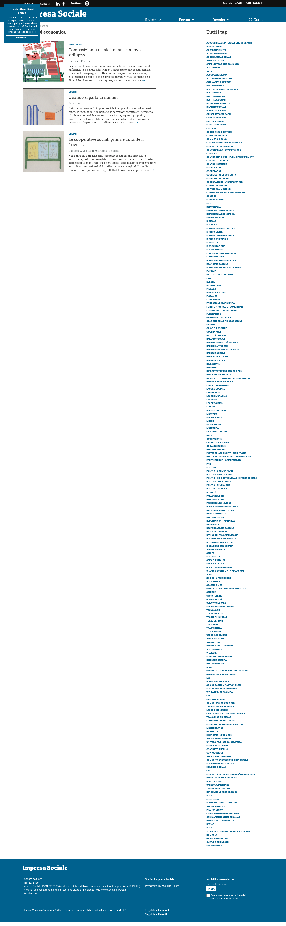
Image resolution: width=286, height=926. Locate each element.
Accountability (215, 50)
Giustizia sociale (216, 331)
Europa (210, 285)
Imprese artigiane (217, 349)
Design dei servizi (216, 221)
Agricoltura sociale (218, 60)
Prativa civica (214, 813)
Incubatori (212, 735)
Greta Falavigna (109, 154)
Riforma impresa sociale (221, 542)
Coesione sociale (216, 139)
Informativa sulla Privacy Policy (222, 902)
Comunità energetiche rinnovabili (227, 763)
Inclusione (213, 367)
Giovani (211, 328)
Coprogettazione (216, 189)
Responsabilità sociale (220, 531)
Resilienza (212, 528)
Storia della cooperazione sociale (227, 674)
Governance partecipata (221, 678)
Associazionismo (216, 78)
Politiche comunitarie (219, 474)
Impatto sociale (215, 342)
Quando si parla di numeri (93, 101)
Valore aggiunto (216, 638)
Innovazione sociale (218, 378)
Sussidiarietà (214, 603)
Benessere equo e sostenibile (223, 93)
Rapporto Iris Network (220, 514)
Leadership (213, 396)
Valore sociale (215, 642)
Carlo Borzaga (215, 703)
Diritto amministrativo (220, 232)
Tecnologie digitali (218, 792)
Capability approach (218, 117)
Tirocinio (212, 628)
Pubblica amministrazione (222, 510)
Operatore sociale (217, 446)
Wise (209, 799)
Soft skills (213, 585)
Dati (208, 207)
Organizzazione (216, 449)
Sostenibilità (214, 588)
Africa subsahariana (218, 742)
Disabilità (212, 246)
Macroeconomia (216, 414)
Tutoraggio (213, 635)
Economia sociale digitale (222, 724)
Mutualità (212, 431)
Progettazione (215, 503)
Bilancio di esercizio (218, 107)
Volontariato (214, 653)
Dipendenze (213, 228)
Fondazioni (213, 303)
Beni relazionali (216, 103)
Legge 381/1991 (215, 406)
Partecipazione (215, 667)
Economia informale (219, 738)
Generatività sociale (218, 321)
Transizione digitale (218, 720)
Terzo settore (214, 624)
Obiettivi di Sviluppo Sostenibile (225, 717)
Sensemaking (214, 849)
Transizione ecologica (220, 710)
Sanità (210, 556)
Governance (213, 335)
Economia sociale (217, 267)
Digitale (211, 224)
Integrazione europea (219, 385)
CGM (239, 3)
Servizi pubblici (215, 563)
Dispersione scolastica (220, 767)
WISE (209, 831)
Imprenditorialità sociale (222, 346)
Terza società (214, 617)
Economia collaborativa (221, 257)
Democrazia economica (220, 217)
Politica (211, 471)
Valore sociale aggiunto (221, 781)
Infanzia (211, 371)
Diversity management (220, 660)
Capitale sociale (216, 125)
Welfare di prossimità (219, 695)
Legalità (211, 403)
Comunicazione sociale (220, 706)
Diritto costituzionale (220, 239)
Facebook (164, 914)
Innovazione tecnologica (221, 795)
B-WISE (210, 827)
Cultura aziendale (217, 845)
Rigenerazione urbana (219, 549)
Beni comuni (213, 96)
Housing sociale (216, 770)
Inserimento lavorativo (220, 824)
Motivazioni (213, 428)
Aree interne (214, 71)
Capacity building (216, 121)
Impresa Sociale (67, 17)
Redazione (75, 107)
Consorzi (212, 157)
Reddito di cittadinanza (220, 524)
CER (208, 699)
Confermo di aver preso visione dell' (226, 901)
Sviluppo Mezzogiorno (220, 610)
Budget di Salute (216, 114)
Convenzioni (214, 171)
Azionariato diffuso (218, 85)
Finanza (211, 292)
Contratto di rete (217, 164)
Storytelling (214, 599)
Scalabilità (213, 560)
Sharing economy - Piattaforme (225, 574)
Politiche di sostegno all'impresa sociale (231, 481)
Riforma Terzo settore (220, 546)
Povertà (211, 496)
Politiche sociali (216, 492)
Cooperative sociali (218, 182)
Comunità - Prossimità (219, 150)
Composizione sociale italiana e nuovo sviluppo (105, 57)
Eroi (209, 282)
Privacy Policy (153, 890)
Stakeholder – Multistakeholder (226, 592)
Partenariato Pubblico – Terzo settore (229, 460)
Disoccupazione (215, 249)
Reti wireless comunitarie (222, 538)
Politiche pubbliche (218, 488)
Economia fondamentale (221, 264)
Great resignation (217, 842)
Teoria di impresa (216, 620)
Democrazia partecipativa (221, 806)
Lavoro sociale (215, 392)
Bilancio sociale (216, 110)
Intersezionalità (216, 663)
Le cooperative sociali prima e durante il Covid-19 (106, 146)
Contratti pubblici (217, 752)
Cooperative (213, 174)
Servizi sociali (215, 567)
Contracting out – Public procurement (230, 160)
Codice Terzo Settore (219, 135)
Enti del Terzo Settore (219, 278)
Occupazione (214, 442)
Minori (210, 424)
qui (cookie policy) (15, 26)
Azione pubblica (215, 810)
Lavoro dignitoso (217, 713)
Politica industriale (218, 485)
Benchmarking (215, 89)
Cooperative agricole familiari (225, 728)
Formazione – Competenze (222, 314)
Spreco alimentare (217, 788)
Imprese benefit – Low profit (223, 353)
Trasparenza (214, 631)
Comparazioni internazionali (224, 146)
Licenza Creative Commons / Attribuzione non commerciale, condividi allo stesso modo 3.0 (74, 914)
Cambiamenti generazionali (223, 820)
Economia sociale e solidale (223, 271)
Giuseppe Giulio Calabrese (84, 154)
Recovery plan (215, 521)
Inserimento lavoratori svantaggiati (229, 382)
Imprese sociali (215, 364)
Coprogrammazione (218, 192)
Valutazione (213, 646)
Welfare (211, 656)
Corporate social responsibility (225, 196)
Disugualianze (215, 253)
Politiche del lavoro (219, 478)
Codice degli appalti (218, 749)
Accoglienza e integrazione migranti (229, 46)
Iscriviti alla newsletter (220, 883)
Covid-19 (211, 199)
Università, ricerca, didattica (224, 745)
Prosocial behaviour (218, 506)
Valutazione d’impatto (219, 649)
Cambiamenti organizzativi (222, 817)
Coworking (213, 803)
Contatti (45, 3)
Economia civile (216, 260)
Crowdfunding (215, 203)
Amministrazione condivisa (222, 67)
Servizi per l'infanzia (218, 760)
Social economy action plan (223, 688)
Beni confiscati (215, 100)
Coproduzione (214, 756)
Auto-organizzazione (219, 82)
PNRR (209, 467)
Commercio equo (216, 142)
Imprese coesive (215, 356)
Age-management (216, 57)
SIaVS (209, 578)
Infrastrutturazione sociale (224, 374)
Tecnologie (213, 613)
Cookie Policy (171, 890)
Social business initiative (221, 692)
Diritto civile (214, 235)
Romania (211, 838)
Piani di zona (214, 785)
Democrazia (213, 210)
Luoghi (210, 410)
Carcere (211, 132)
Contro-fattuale (216, 167)
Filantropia (213, 289)
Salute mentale (215, 553)
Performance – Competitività (223, 463)
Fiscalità (211, 299)
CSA (208, 774)
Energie (211, 274)
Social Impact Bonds (218, 581)
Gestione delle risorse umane (224, 324)
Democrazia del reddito (220, 214)
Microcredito (214, 421)
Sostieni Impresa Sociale (159, 883)
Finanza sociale (216, 296)
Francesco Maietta (79, 65)
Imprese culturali (217, 360)
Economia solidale (217, 685)
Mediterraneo (214, 731)
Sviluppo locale (216, 606)
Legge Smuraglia (216, 399)
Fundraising (213, 317)
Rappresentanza (216, 517)
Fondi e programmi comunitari (225, 310)
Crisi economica (216, 128)
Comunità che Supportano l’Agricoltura (230, 778)
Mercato (211, 417)
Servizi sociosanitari (219, 571)
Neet (209, 439)
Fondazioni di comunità (220, 306)
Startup (211, 595)
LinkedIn (163, 918)
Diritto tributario (217, 242)
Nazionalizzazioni (217, 435)
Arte (209, 75)
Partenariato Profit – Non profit (226, 456)
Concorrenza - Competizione (223, 153)
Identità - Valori (216, 339)
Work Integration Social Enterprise (228, 835)
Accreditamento (216, 53)
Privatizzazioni (215, 499)
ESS (208, 681)
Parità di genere (216, 453)
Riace (209, 671)
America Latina (215, 64)
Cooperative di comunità (221, 178)
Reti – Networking (217, 535)
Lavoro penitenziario (219, 389)
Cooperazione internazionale (224, 185)
